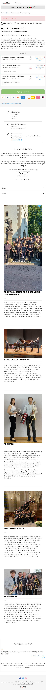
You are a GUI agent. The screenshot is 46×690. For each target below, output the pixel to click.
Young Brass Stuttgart (17, 359)
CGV (16, 682)
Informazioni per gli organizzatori (23, 684)
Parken (3, 193)
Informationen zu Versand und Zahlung (11, 103)
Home (2, 13)
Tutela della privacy (23, 682)
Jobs (42, 682)
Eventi (7, 13)
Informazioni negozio (8, 682)
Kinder (3, 188)
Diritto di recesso (35, 682)
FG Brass (9, 443)
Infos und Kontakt (16, 140)
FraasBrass (10, 596)
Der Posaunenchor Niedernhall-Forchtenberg (22, 293)
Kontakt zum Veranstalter (38, 656)
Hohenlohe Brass (14, 528)
